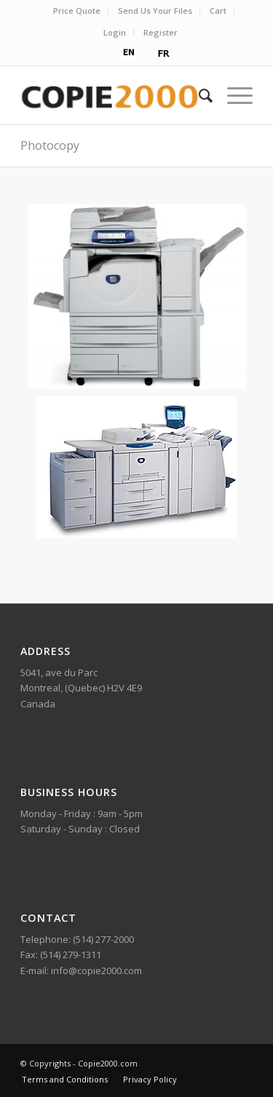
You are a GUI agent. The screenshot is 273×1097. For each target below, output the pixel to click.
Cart (218, 10)
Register (160, 32)
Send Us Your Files (155, 10)
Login (114, 32)
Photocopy (49, 145)
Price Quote (76, 10)
